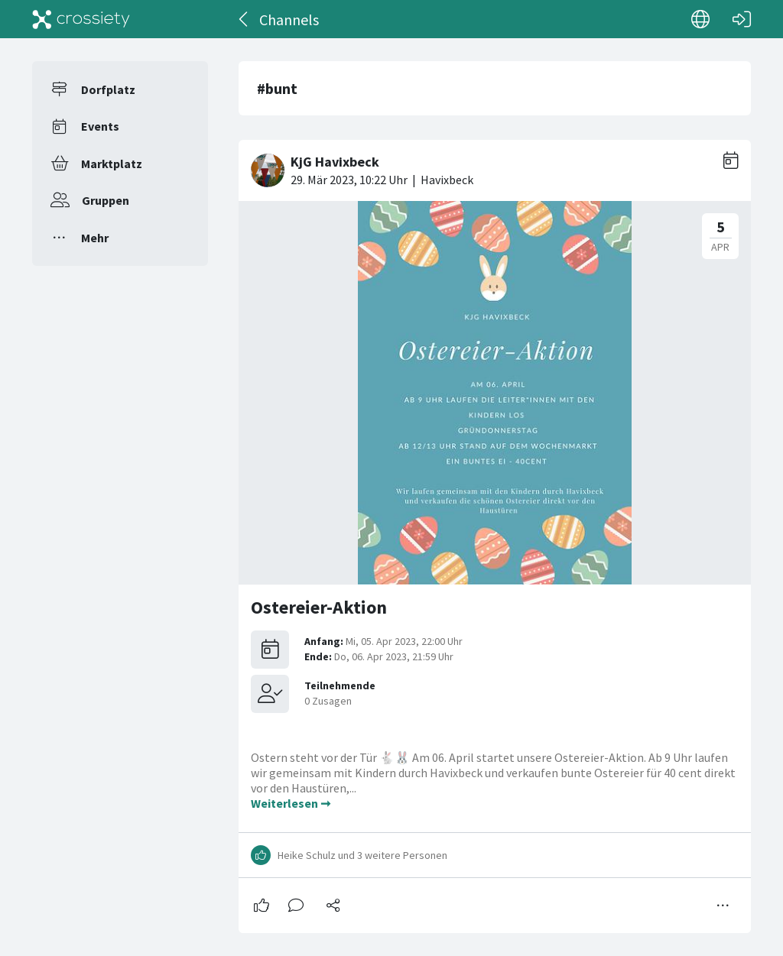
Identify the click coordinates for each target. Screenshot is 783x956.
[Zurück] (244, 19)
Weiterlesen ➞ (290, 803)
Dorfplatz (108, 89)
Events (100, 126)
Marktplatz (111, 163)
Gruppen (105, 200)
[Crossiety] (81, 19)
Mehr (95, 237)
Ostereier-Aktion (319, 607)
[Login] (741, 19)
